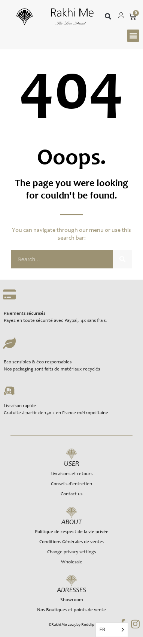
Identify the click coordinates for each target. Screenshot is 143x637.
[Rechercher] (122, 259)
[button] (108, 16)
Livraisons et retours (71, 474)
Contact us (71, 494)
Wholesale (71, 562)
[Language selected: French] (111, 629)
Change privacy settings (71, 552)
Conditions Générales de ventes (71, 542)
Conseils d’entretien (71, 484)
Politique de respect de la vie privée (72, 532)
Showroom (71, 600)
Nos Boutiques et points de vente (71, 610)
